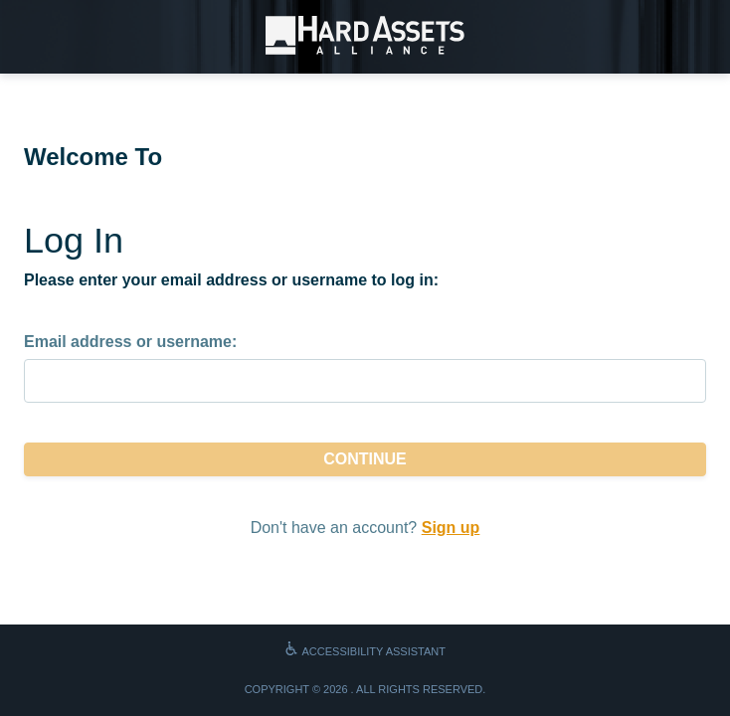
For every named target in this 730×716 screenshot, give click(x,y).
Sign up (451, 527)
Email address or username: (130, 341)
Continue (365, 458)
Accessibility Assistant (365, 651)
